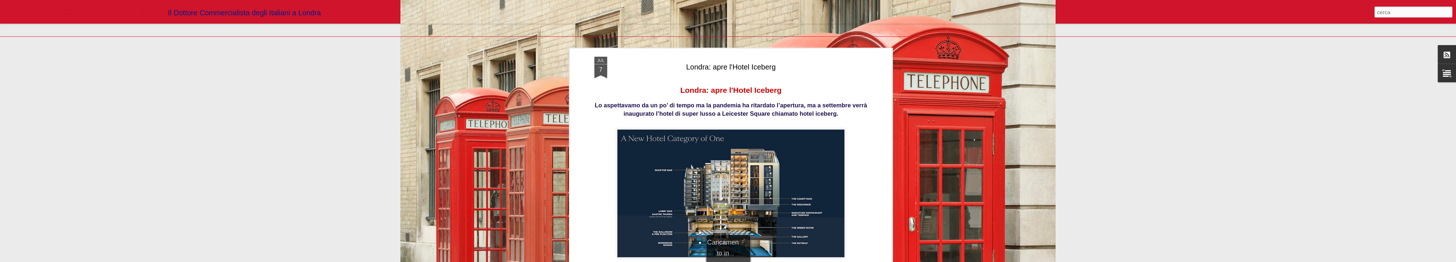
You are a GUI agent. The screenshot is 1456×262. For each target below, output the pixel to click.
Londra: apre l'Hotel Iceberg (731, 67)
